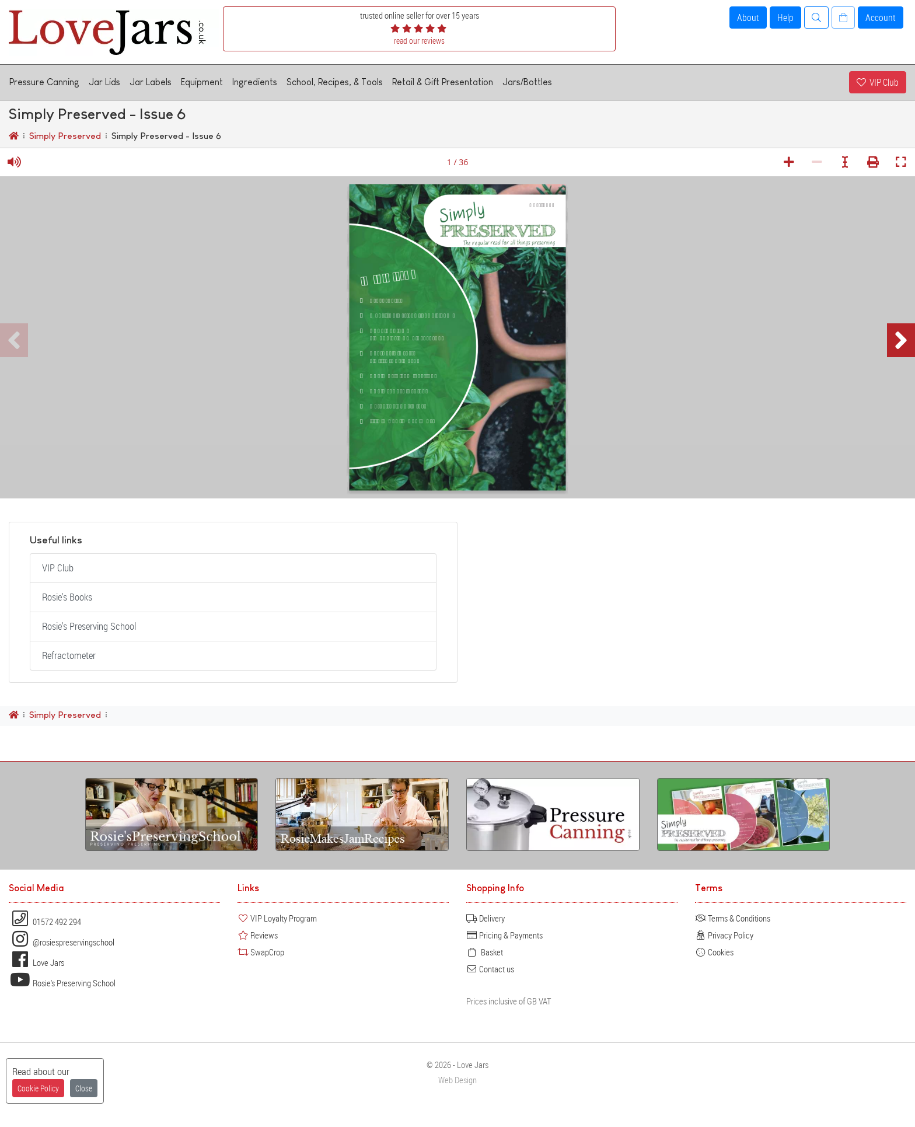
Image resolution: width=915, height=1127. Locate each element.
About (748, 17)
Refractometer (69, 655)
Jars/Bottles (527, 82)
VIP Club (878, 82)
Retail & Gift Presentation (442, 82)
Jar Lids (104, 82)
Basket (484, 952)
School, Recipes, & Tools (335, 82)
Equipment (202, 82)
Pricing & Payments (504, 935)
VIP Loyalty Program (277, 918)
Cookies (714, 952)
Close (83, 1088)
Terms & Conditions (732, 918)
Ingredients (254, 82)
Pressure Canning (44, 82)
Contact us (490, 969)
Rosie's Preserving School (89, 626)
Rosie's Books (67, 597)
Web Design (457, 1080)
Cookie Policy (38, 1088)
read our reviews (419, 40)
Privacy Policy (724, 935)
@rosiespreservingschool (61, 942)
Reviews (258, 935)
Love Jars (36, 962)
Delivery (485, 918)
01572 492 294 (45, 921)
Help (785, 17)
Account (880, 17)
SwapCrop (261, 952)
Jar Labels (151, 82)
